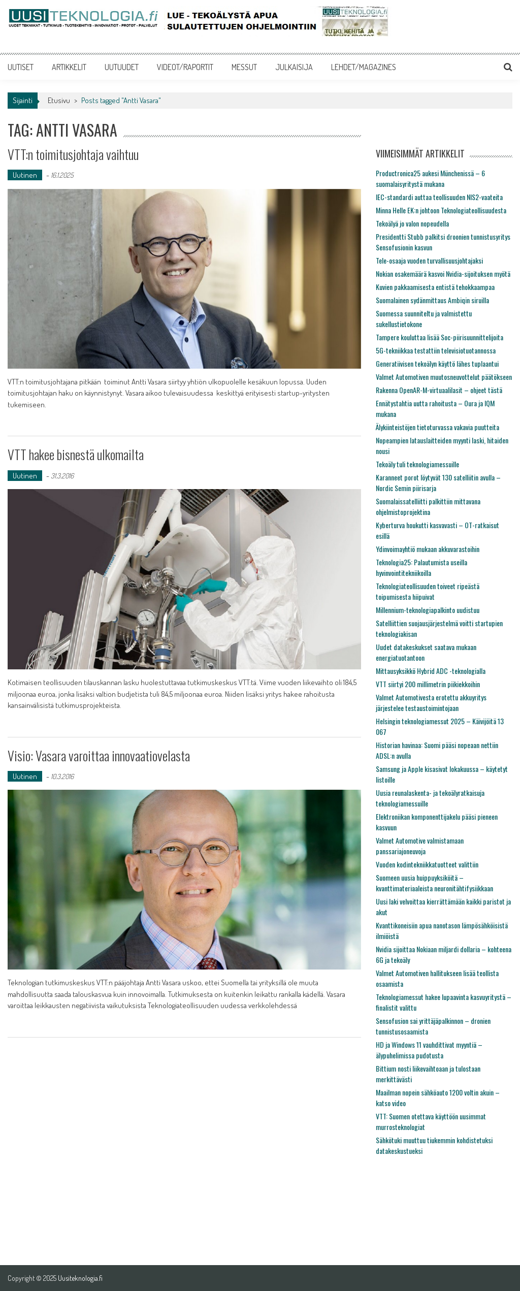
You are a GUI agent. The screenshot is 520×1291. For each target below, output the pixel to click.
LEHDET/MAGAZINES (363, 67)
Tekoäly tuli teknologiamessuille (417, 464)
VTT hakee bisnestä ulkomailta (76, 454)
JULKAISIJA (294, 67)
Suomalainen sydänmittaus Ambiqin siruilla (432, 300)
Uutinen (25, 175)
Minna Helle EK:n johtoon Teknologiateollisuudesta (441, 210)
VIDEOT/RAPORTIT (185, 67)
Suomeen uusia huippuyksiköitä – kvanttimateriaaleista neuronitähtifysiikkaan (434, 882)
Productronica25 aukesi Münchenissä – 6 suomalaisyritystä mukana (430, 178)
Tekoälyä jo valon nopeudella (412, 223)
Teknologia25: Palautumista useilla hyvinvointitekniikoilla (421, 567)
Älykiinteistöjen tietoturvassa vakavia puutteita (437, 427)
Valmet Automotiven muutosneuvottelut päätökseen (444, 376)
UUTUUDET (122, 67)
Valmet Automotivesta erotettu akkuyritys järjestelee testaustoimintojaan (431, 702)
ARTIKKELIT (69, 67)
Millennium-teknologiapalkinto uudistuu (427, 609)
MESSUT (244, 67)
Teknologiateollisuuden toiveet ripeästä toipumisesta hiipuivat (427, 591)
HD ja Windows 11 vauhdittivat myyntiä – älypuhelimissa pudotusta (429, 1049)
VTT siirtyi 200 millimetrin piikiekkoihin (428, 684)
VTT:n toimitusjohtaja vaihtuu (73, 154)
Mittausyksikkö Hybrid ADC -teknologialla (430, 670)
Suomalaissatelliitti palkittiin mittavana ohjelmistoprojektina (428, 506)
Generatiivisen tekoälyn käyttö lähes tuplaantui (437, 363)
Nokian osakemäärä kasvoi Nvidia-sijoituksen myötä (443, 273)
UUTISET (21, 67)
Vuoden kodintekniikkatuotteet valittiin (427, 864)
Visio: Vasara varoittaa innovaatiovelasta (99, 755)
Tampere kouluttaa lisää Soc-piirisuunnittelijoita (439, 337)
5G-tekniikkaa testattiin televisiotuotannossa (436, 350)
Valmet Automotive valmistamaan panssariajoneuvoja (420, 845)
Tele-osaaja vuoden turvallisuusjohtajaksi (429, 260)
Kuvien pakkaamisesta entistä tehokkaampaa (435, 286)
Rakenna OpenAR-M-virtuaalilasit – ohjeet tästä (439, 389)
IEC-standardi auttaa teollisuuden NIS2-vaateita (439, 196)
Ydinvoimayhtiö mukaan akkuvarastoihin (427, 548)
